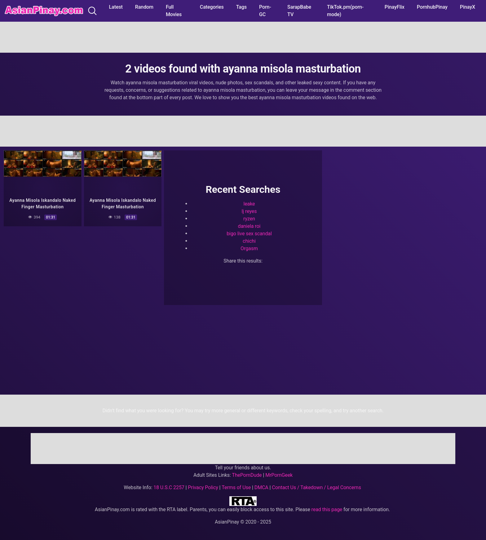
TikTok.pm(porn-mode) (345, 10)
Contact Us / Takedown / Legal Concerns (316, 487)
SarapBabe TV (299, 10)
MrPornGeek (279, 475)
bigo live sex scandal (249, 234)
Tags (241, 7)
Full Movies (174, 10)
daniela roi (249, 226)
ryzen (249, 219)
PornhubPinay (432, 7)
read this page (326, 509)
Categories (212, 7)
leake (249, 204)
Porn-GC (265, 10)
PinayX (467, 7)
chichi (249, 241)
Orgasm (249, 248)
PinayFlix (394, 7)
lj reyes (249, 211)
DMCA (261, 487)
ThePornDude (247, 475)
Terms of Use (236, 487)
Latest (116, 7)
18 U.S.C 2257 (168, 487)
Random (144, 7)
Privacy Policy (203, 487)
